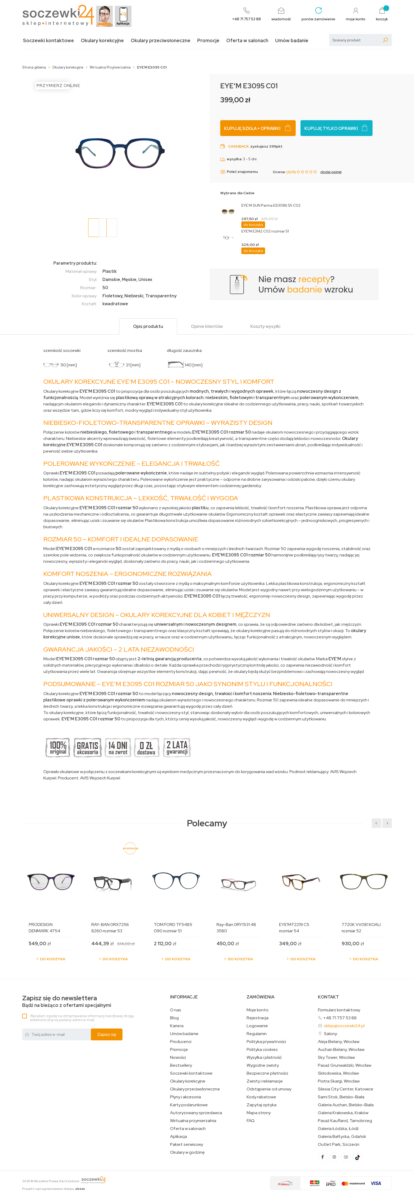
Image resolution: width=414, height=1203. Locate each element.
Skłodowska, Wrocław (338, 1073)
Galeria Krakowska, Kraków (343, 1112)
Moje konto (258, 1010)
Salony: (331, 1033)
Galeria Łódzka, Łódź (338, 1128)
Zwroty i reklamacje (265, 1081)
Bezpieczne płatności (267, 1073)
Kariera (177, 1026)
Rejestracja (258, 1018)
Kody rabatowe (261, 1097)
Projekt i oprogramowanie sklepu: (53, 1189)
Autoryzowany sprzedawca (196, 1112)
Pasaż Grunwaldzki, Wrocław (344, 1065)
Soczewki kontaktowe (48, 40)
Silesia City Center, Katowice (345, 1089)
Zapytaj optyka (261, 1105)
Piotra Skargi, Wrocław (339, 1081)
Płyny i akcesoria (185, 1097)
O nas (175, 1010)
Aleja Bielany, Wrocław (338, 1041)
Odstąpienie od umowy (269, 1089)
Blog (174, 1018)
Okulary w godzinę (187, 1152)
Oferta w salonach (247, 40)
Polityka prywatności (266, 1041)
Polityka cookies (262, 1049)
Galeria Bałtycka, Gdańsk (342, 1136)
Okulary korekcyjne (102, 40)
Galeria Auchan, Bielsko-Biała (346, 1105)
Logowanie (257, 1026)
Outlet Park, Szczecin (338, 1144)
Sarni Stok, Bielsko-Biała (341, 1097)
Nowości (178, 1057)
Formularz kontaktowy (339, 1010)
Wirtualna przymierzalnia (193, 1120)
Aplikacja (178, 1136)
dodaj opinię (331, 171)
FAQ (251, 1120)
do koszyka (253, 224)
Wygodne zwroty (263, 1065)
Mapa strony (259, 1112)
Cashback (238, 146)
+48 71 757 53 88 (340, 1018)
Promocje (208, 40)
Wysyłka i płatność (264, 1057)
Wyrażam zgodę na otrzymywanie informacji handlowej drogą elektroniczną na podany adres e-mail (82, 1018)
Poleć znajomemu (239, 171)
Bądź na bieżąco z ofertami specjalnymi (66, 1001)
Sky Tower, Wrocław (336, 1057)
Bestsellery (181, 1065)
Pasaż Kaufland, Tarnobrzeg (345, 1120)
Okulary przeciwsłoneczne (160, 40)
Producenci (180, 1041)
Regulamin (257, 1033)
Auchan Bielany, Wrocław (341, 1049)
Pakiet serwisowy (186, 1144)
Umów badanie (291, 40)
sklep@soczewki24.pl (344, 1026)
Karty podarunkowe (189, 1105)
